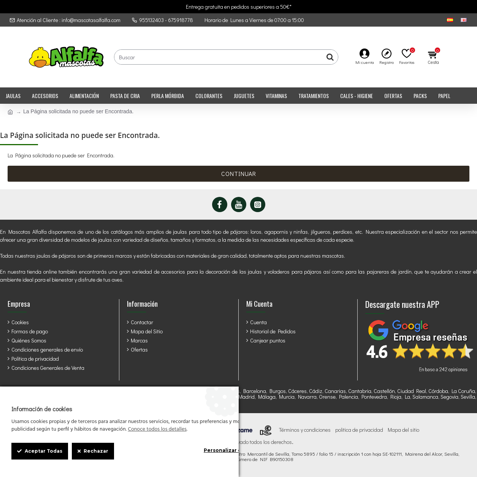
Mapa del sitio (403, 429)
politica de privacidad (359, 429)
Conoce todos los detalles (157, 429)
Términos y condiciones (305, 429)
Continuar (238, 173)
